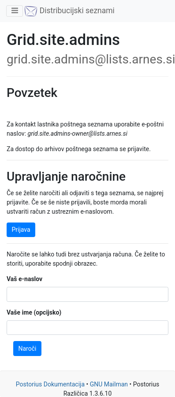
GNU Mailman (109, 384)
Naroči (28, 348)
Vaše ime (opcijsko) (34, 312)
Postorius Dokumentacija (50, 384)
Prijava (21, 229)
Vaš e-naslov (24, 278)
